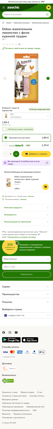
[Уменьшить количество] (5, 154)
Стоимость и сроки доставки (14, 396)
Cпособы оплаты (37, 396)
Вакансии (6, 414)
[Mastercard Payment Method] (12, 352)
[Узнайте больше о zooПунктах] (47, 162)
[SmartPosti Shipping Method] (12, 369)
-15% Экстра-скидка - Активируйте (20, 129)
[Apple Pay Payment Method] (42, 352)
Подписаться (26, 274)
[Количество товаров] (11, 154)
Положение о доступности (13, 417)
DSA (35, 410)
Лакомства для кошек (22, 23)
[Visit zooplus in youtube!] (16, 332)
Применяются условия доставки (22, 237)
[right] (48, 78)
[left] (5, 78)
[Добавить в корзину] (36, 154)
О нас (39, 392)
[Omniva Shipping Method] (5, 369)
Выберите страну (12, 309)
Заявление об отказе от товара (15, 403)
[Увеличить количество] (16, 154)
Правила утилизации (22, 414)
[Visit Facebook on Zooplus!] (3, 332)
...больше (30, 196)
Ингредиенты (26, 214)
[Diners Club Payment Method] (27, 352)
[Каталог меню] (3, 7)
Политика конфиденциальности (16, 410)
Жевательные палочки (40, 23)
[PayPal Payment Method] (34, 352)
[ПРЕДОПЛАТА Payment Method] (9, 357)
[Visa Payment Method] (5, 352)
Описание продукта (26, 207)
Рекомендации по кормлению (26, 222)
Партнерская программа (12, 407)
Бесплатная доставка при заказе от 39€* (26, 2)
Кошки (8, 23)
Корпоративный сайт (35, 407)
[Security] (8, 381)
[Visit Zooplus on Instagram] (9, 332)
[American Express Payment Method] (20, 352)
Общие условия (27, 392)
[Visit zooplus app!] (11, 342)
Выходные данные (10, 399)
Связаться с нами (9, 392)
